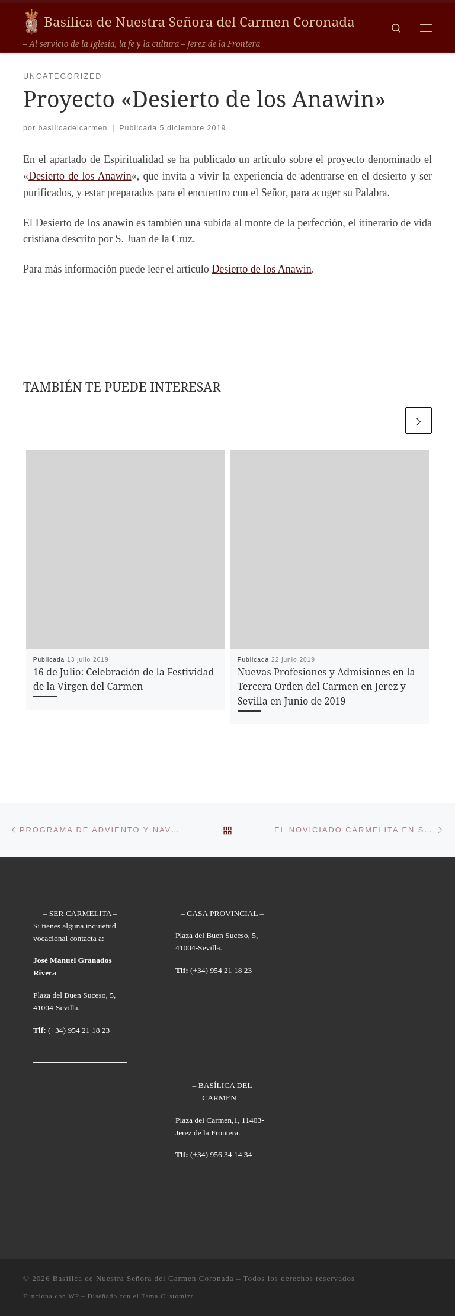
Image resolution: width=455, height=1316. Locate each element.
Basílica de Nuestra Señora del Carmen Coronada (143, 1278)
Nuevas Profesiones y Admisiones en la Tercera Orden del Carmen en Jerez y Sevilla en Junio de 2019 (326, 686)
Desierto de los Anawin (80, 176)
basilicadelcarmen (73, 128)
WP (73, 1295)
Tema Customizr (167, 1295)
